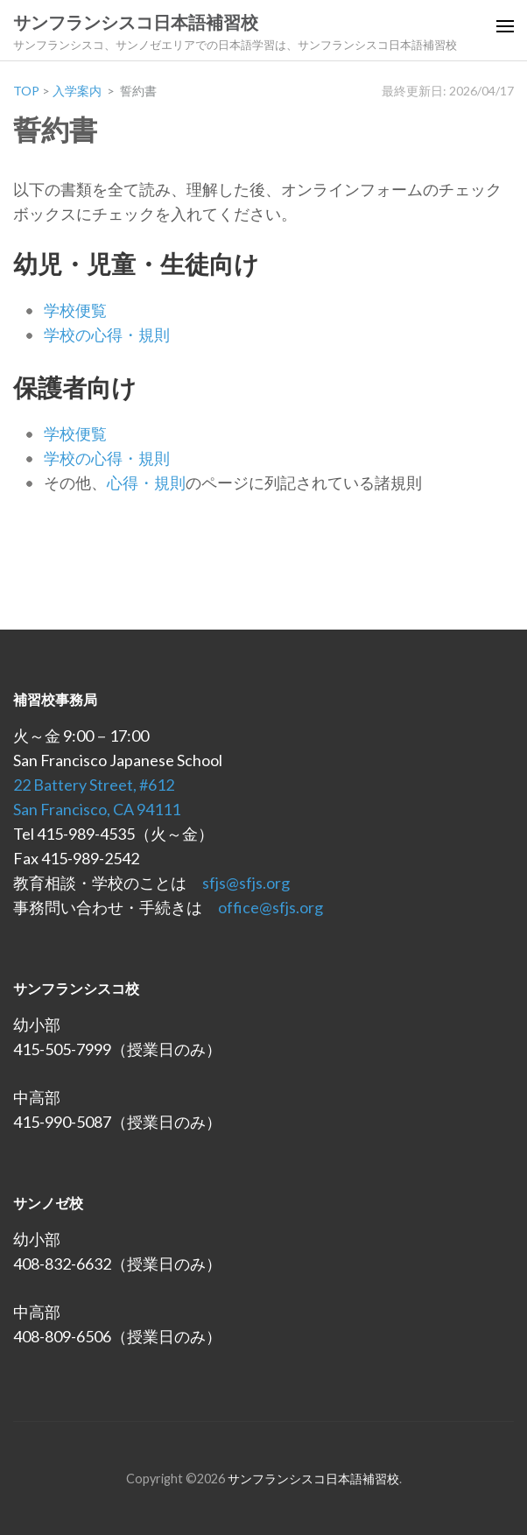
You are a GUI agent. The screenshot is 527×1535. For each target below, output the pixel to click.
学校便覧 (75, 310)
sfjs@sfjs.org (246, 882)
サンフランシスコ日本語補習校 (135, 22)
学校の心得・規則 (107, 334)
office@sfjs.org (270, 907)
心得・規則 (146, 482)
